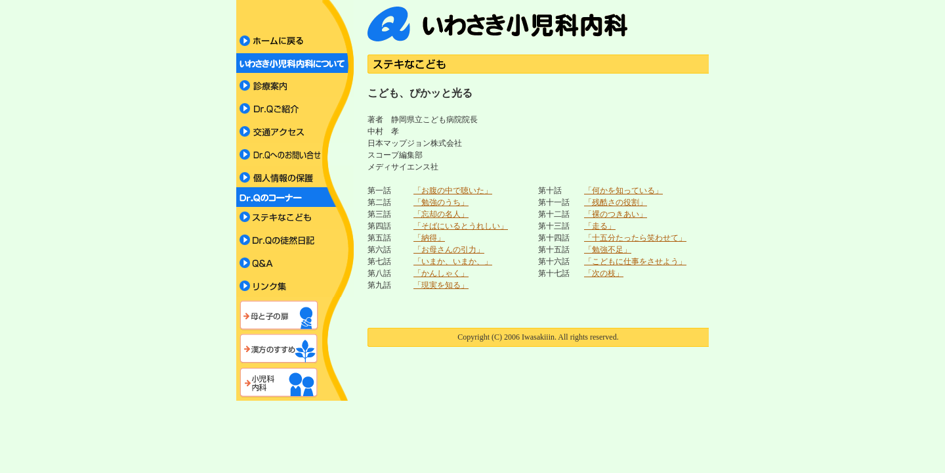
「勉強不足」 (607, 249)
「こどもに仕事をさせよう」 (635, 261)
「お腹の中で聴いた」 (452, 190)
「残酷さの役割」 (615, 202)
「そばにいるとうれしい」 (460, 226)
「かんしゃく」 (441, 273)
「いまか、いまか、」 (452, 261)
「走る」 (600, 226)
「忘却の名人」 (441, 214)
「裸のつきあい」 (615, 214)
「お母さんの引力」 (448, 249)
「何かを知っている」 (623, 190)
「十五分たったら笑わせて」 (635, 237)
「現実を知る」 (441, 285)
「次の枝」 (603, 273)
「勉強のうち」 (441, 202)
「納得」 (429, 237)
